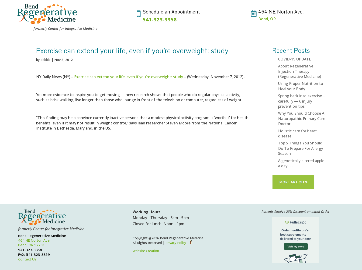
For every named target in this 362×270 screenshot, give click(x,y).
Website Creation (146, 251)
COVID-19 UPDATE (294, 59)
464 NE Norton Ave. (281, 12)
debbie (46, 59)
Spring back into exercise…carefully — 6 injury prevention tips (301, 101)
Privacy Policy (175, 242)
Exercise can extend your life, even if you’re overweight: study (128, 76)
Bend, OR (267, 18)
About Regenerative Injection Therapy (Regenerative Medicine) (299, 71)
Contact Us (27, 259)
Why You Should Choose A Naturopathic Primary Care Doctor (301, 118)
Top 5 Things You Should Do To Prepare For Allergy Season (300, 148)
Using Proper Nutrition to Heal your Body (300, 86)
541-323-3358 (160, 19)
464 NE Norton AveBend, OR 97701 (34, 242)
